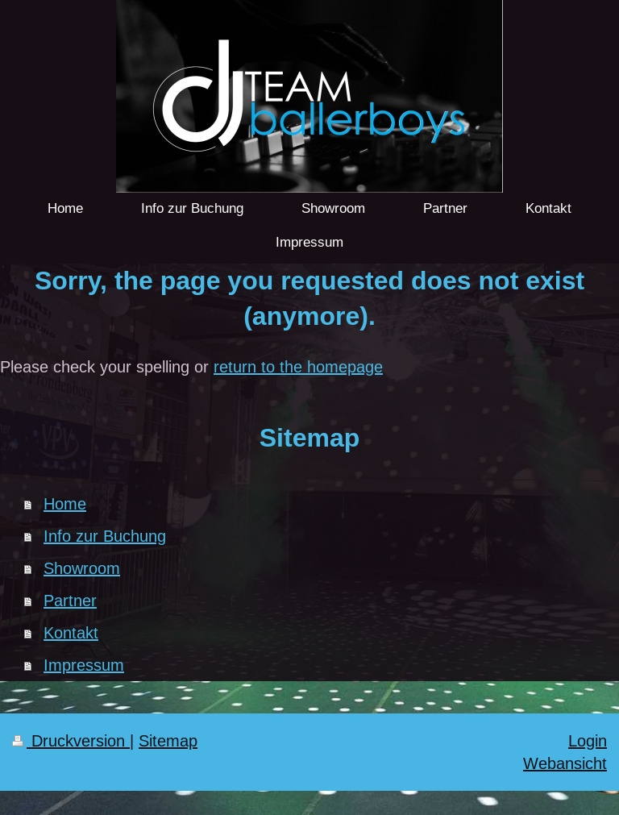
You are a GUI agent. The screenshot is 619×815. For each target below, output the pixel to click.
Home (65, 503)
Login (587, 740)
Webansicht (565, 763)
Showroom (82, 568)
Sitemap (168, 740)
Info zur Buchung (105, 535)
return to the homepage (298, 366)
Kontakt (71, 632)
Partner (70, 600)
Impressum (84, 664)
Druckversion (71, 740)
